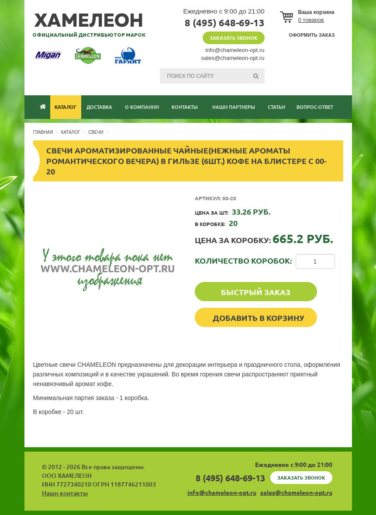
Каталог (65, 107)
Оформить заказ (312, 35)
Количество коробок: (243, 260)
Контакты (185, 107)
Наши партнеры (233, 107)
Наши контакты (65, 493)
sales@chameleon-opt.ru (233, 58)
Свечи (95, 132)
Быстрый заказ (255, 292)
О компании (142, 107)
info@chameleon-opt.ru (234, 50)
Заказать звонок (234, 38)
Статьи (276, 107)
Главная (43, 132)
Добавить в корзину (258, 317)
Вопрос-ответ (315, 107)
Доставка (99, 107)
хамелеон (88, 21)
